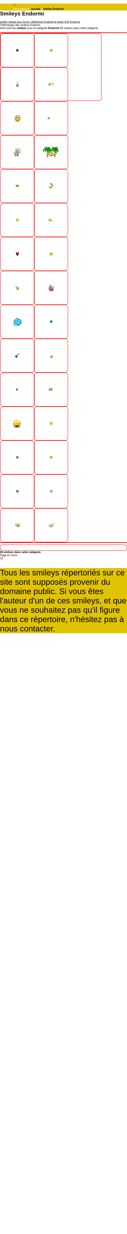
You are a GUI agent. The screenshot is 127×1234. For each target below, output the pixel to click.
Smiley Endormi (53, 8)
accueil (35, 8)
